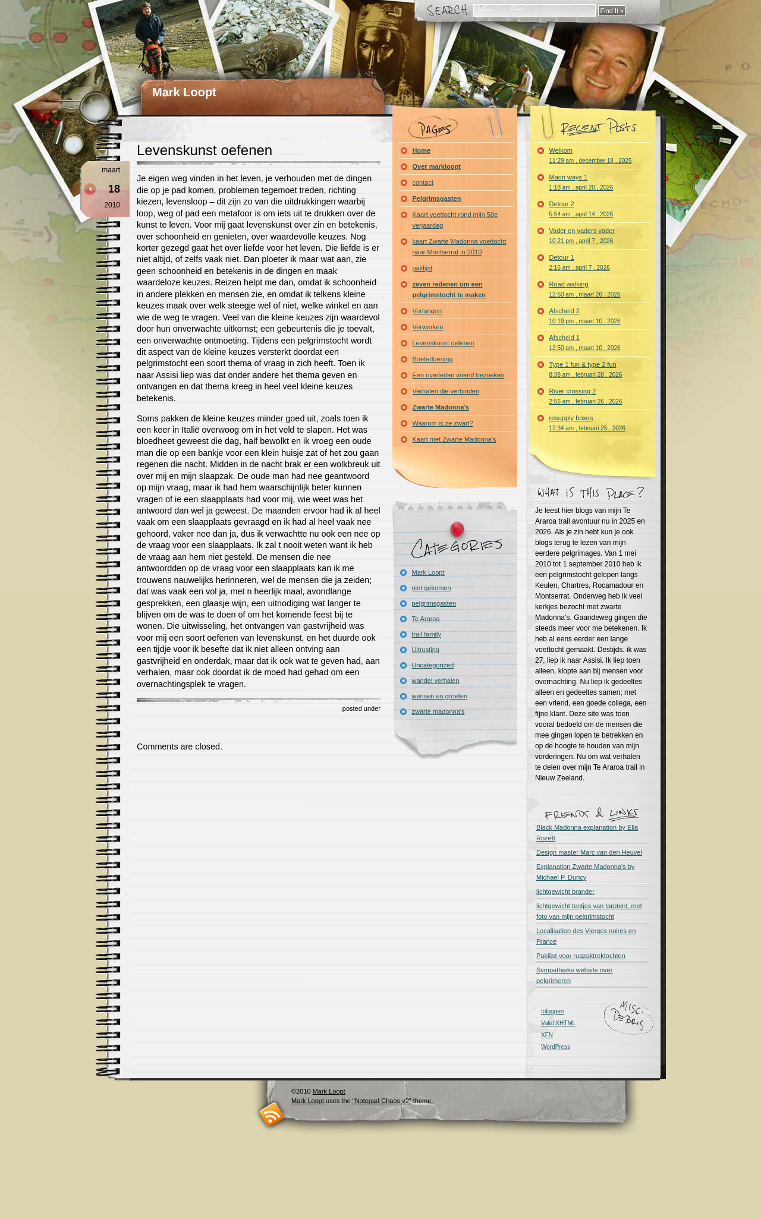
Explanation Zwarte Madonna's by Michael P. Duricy (585, 872)
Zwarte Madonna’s (441, 407)
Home (422, 150)
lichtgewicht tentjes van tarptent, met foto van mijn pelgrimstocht (589, 911)
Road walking (585, 289)
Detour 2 (581, 209)
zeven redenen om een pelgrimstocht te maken (449, 289)
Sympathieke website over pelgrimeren (574, 975)
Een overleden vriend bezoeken (459, 375)
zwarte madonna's (438, 711)
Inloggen (552, 1011)
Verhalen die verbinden (446, 391)
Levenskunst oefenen (204, 150)
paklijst (423, 268)
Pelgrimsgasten (437, 198)
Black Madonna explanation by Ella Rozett (587, 833)
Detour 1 (579, 262)
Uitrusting (425, 649)
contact (423, 182)
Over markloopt (437, 166)
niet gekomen (431, 587)
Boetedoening (433, 359)
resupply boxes (587, 422)
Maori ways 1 (581, 182)
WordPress (555, 1047)
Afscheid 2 (585, 316)
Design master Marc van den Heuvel (589, 852)
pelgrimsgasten (434, 603)
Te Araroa (426, 618)
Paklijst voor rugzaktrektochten (580, 955)
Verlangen (427, 310)
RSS (272, 1115)
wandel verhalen (436, 680)
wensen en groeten (440, 696)
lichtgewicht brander (565, 891)
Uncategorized (433, 665)
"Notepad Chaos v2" (382, 1100)
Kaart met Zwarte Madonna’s (454, 439)
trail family (427, 634)
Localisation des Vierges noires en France (586, 936)
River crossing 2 (585, 396)
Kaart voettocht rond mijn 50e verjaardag (455, 220)
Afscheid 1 (585, 342)
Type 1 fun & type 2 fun (585, 369)
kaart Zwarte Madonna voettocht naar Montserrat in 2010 (460, 247)
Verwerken (428, 326)
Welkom (590, 155)
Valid (558, 1023)
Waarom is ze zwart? (443, 423)
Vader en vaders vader (582, 235)
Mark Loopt (184, 92)
